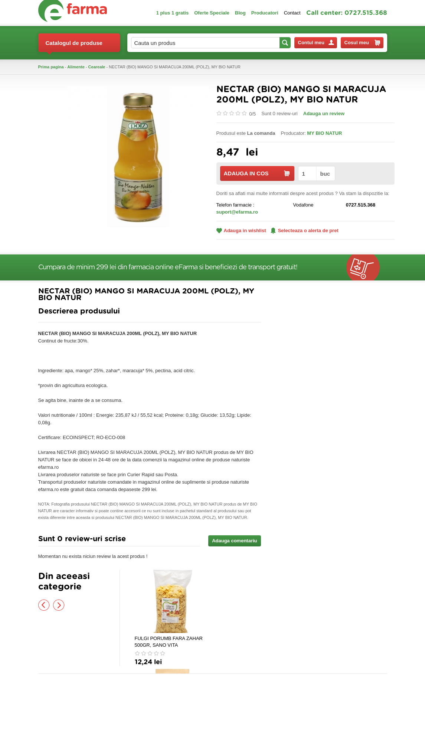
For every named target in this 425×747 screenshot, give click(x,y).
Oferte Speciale (211, 13)
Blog (240, 13)
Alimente (75, 67)
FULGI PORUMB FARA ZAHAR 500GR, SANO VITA (169, 642)
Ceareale (96, 67)
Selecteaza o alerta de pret (305, 230)
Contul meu (316, 42)
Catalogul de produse (74, 46)
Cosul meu (362, 43)
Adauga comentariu (234, 540)
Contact (292, 13)
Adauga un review (323, 113)
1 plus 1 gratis (172, 13)
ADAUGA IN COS (257, 173)
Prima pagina (51, 67)
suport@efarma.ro (237, 212)
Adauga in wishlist (241, 230)
